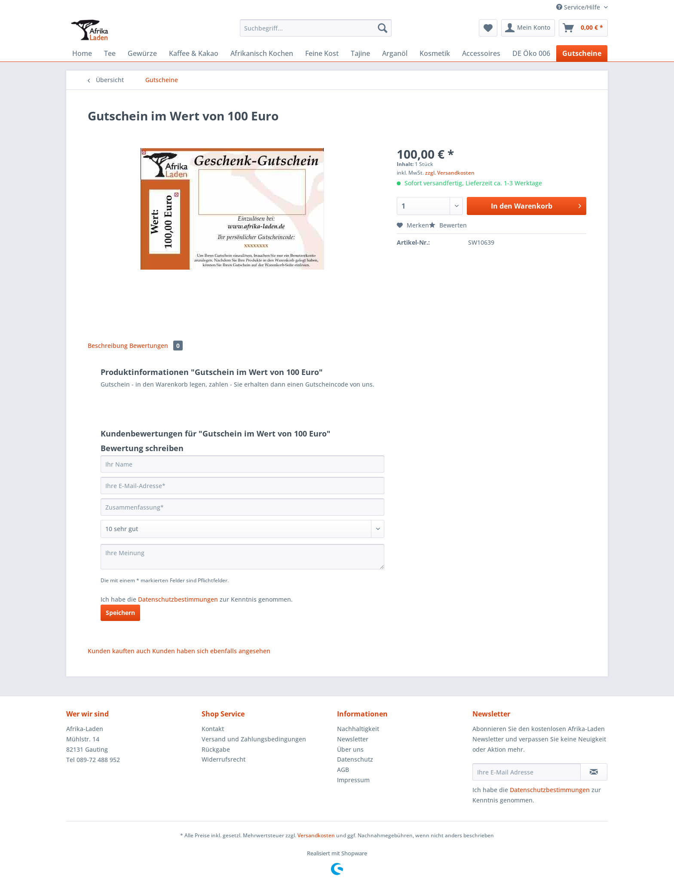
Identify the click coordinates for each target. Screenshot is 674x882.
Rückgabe (216, 749)
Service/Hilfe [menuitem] (579, 7)
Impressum (353, 780)
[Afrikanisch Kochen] (261, 53)
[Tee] (110, 53)
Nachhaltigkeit (358, 729)
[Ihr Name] (242, 464)
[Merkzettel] (488, 28)
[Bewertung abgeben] (242, 529)
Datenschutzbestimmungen (178, 599)
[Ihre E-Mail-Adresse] (242, 485)
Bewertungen (156, 345)
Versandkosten (316, 835)
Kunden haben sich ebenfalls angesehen (211, 651)
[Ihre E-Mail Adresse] (526, 772)
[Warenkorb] (583, 28)
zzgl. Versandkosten (450, 172)
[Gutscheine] (581, 53)
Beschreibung (108, 345)
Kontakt (213, 729)
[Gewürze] (142, 53)
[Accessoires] (481, 53)
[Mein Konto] (528, 28)
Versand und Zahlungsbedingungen (254, 739)
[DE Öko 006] (531, 53)
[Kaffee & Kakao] (193, 53)
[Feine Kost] (322, 53)
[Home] (82, 53)
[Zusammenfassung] (242, 507)
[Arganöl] (395, 53)
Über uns (350, 749)
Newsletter (352, 739)
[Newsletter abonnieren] (593, 772)
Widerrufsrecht (223, 759)
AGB (343, 769)
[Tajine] (360, 53)
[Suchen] (383, 28)
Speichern (120, 612)
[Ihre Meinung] (242, 556)
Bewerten (448, 225)
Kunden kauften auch (119, 651)
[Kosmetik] (435, 53)
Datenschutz (355, 759)
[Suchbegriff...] (316, 28)
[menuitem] (316, 32)
